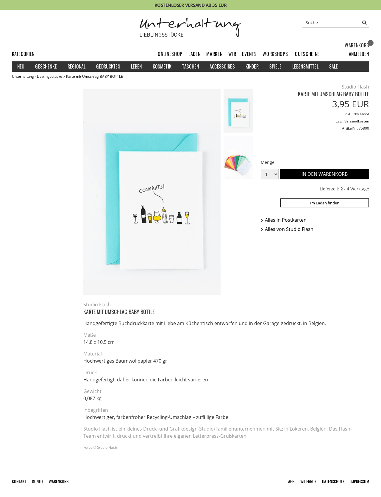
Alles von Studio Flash (289, 229)
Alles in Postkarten (286, 220)
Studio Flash (355, 86)
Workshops (275, 54)
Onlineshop (170, 54)
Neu (20, 66)
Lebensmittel (305, 66)
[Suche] (335, 22)
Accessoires (222, 66)
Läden (194, 54)
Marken (214, 54)
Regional (76, 66)
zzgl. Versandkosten (352, 121)
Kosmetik (162, 66)
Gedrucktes (108, 66)
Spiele (275, 66)
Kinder (252, 66)
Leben (136, 66)
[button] (359, 54)
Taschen (190, 66)
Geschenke (46, 66)
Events (249, 54)
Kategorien (23, 54)
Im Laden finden (324, 203)
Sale (333, 66)
